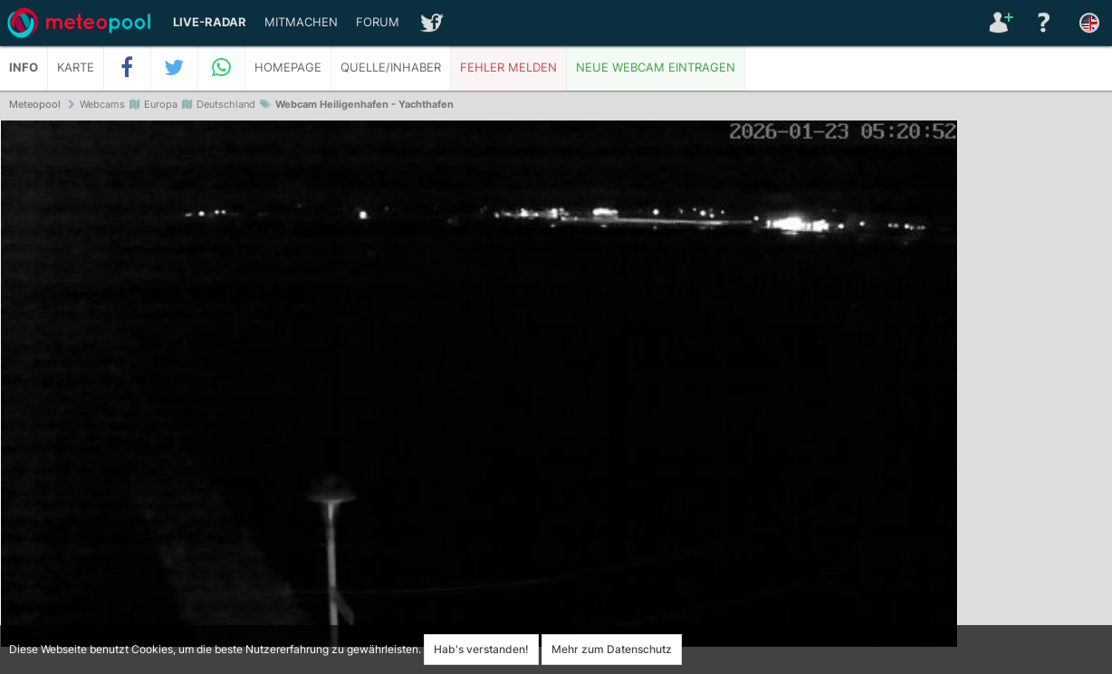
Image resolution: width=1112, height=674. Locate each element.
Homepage (287, 67)
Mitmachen (301, 22)
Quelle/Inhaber (390, 67)
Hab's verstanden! (481, 649)
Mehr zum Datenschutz (611, 649)
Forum (377, 22)
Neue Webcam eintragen (655, 67)
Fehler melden (508, 67)
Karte (75, 67)
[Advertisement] (1035, 398)
